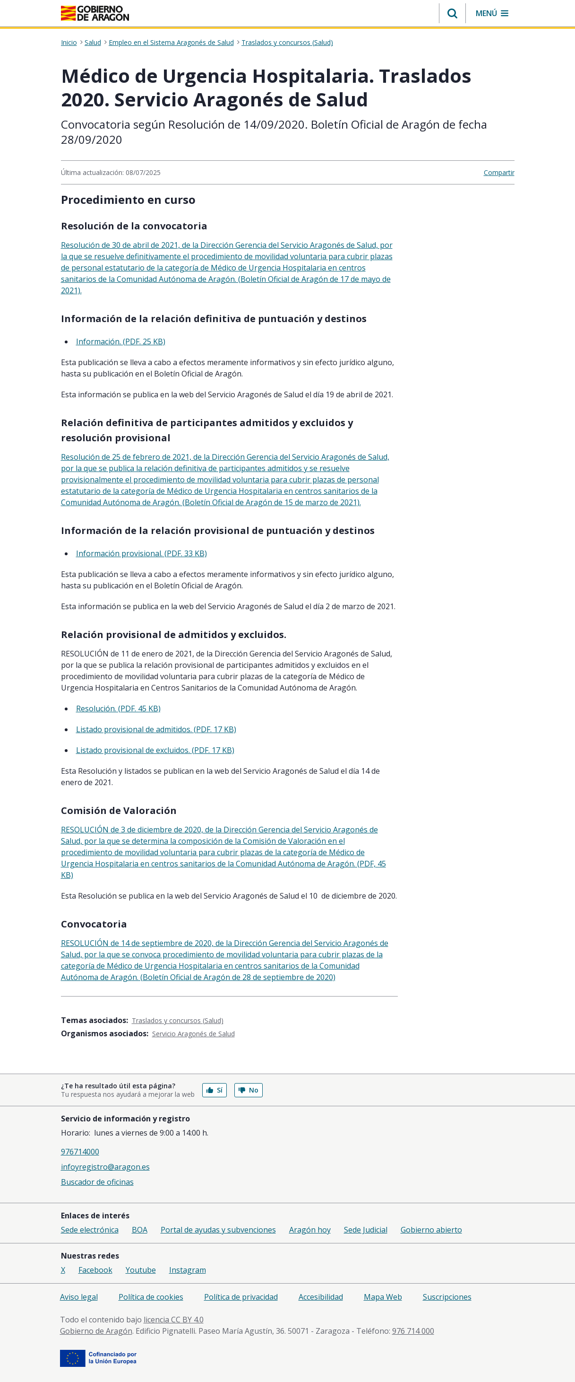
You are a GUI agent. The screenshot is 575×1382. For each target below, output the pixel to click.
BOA (139, 1230)
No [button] (248, 1089)
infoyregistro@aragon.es (105, 1167)
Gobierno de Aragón (96, 1331)
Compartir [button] (499, 172)
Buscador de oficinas (97, 1182)
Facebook (95, 1270)
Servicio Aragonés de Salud (193, 1033)
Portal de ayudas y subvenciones (218, 1230)
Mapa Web (383, 1297)
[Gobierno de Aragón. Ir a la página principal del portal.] (95, 13)
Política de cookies (151, 1297)
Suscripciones (447, 1297)
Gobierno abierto (431, 1230)
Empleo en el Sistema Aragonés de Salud (171, 42)
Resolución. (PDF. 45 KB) (118, 708)
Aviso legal (79, 1297)
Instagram (187, 1270)
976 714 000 (413, 1331)
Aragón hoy (310, 1230)
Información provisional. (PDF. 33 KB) (141, 553)
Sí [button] (214, 1089)
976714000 (80, 1151)
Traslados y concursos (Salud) (287, 42)
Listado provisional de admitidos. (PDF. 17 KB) (156, 729)
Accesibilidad (321, 1297)
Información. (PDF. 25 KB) (120, 341)
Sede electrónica (90, 1230)
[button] (452, 13)
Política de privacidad (241, 1297)
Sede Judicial (365, 1230)
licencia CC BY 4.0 (174, 1319)
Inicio (69, 42)
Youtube (141, 1270)
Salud (93, 42)
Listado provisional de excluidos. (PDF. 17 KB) (155, 750)
